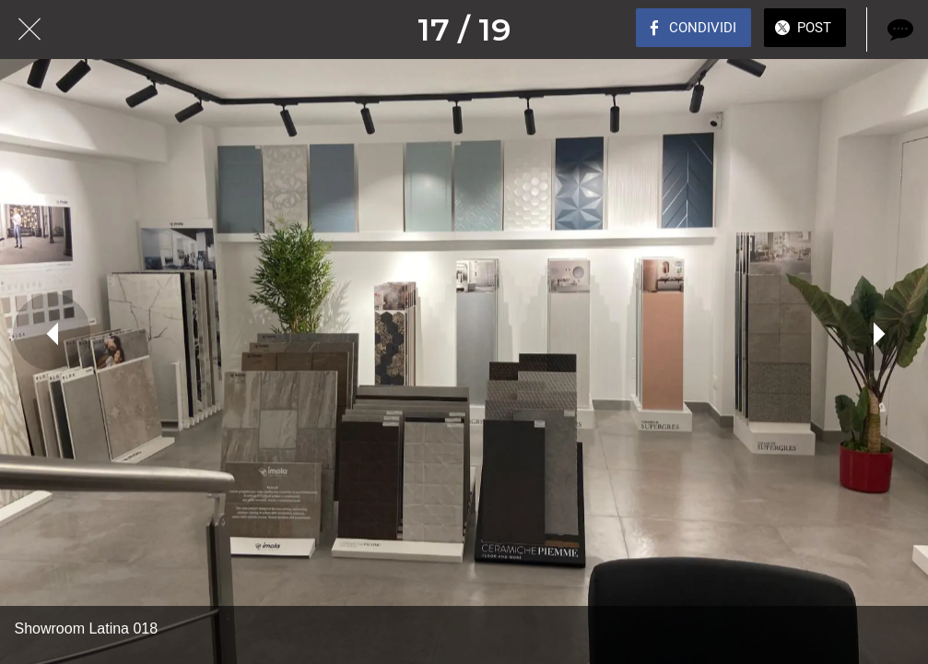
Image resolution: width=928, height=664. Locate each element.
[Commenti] (898, 29)
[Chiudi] (29, 29)
